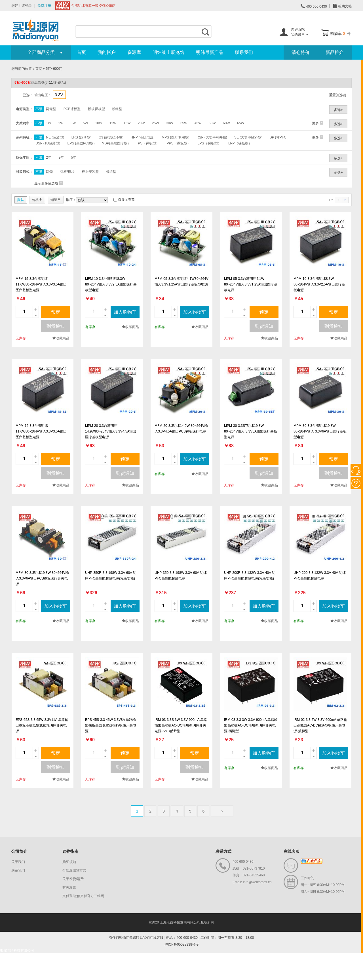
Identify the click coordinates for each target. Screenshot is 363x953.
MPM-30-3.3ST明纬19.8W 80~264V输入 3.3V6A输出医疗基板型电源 (250, 431)
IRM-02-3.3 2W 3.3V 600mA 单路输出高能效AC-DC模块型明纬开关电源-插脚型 (320, 725)
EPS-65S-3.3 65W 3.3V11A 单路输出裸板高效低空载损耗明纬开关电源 (42, 725)
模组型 (117, 109)
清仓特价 (301, 52)
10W (98, 123)
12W (113, 123)
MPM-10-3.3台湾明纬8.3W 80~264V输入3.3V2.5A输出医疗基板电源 (319, 284)
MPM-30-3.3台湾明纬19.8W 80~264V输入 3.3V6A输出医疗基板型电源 (320, 431)
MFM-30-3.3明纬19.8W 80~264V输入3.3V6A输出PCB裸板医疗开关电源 (42, 578)
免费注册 (44, 6)
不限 (38, 109)
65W (240, 123)
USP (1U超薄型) (47, 143)
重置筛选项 (337, 95)
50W (212, 123)
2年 (48, 157)
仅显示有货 (126, 199)
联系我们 (244, 52)
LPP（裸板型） (240, 143)
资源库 (134, 52)
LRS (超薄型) (81, 137)
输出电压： (42, 95)
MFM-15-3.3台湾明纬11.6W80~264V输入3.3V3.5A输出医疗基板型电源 (41, 284)
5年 (73, 157)
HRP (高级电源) (142, 137)
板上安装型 (90, 172)
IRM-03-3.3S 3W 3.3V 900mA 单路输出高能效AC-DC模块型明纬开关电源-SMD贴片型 (181, 725)
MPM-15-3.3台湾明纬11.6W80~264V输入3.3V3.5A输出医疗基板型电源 (41, 431)
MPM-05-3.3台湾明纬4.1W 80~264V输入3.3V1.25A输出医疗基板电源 (250, 284)
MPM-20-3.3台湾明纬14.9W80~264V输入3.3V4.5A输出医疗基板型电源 (110, 431)
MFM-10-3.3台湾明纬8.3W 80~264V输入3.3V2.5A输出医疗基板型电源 (111, 284)
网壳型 (51, 109)
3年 (61, 157)
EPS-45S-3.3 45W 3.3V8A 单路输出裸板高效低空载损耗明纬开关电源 (110, 725)
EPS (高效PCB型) (80, 143)
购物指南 (70, 851)
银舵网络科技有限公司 (17, 950)
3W (73, 123)
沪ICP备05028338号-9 (181, 944)
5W (85, 123)
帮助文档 (344, 6)
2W (61, 123)
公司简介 (19, 851)
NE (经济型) (55, 137)
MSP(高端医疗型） (116, 143)
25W (155, 123)
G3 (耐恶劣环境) (111, 137)
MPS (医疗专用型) (175, 137)
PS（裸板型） (148, 143)
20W (141, 123)
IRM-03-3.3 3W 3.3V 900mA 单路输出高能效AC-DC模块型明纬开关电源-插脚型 (251, 725)
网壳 (49, 172)
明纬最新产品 (209, 52)
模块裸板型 (96, 109)
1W (48, 123)
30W (169, 123)
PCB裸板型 (72, 109)
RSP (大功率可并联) (212, 137)
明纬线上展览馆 (168, 52)
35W (183, 123)
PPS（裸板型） (179, 143)
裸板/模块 (67, 172)
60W (226, 123)
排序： (71, 200)
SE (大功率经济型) (248, 137)
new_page (42, 243)
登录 (28, 6)
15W (127, 123)
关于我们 (18, 862)
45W (198, 123)
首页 (81, 52)
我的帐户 (107, 52)
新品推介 (335, 52)
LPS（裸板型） (209, 143)
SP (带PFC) (279, 137)
